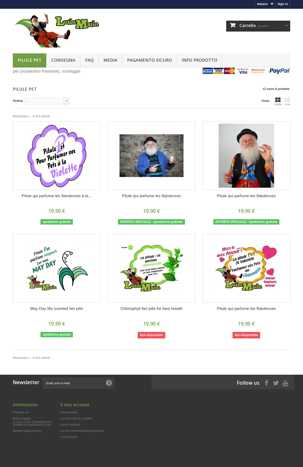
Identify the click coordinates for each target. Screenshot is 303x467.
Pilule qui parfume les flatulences (151, 196)
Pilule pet (29, 60)
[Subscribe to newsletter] (109, 383)
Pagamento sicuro (149, 60)
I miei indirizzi (70, 424)
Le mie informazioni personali (82, 431)
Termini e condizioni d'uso (32, 424)
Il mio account (75, 404)
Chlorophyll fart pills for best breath (151, 308)
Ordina (18, 101)
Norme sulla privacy (27, 431)
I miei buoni (68, 437)
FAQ (89, 60)
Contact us (21, 412)
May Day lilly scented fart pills (56, 308)
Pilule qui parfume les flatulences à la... (57, 196)
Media (110, 60)
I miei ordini (69, 412)
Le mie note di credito (76, 418)
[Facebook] (266, 382)
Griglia (278, 101)
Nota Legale (21, 418)
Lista (287, 101)
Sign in (283, 4)
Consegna (63, 60)
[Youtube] (285, 382)
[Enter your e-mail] (78, 383)
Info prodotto (199, 60)
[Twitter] (276, 382)
